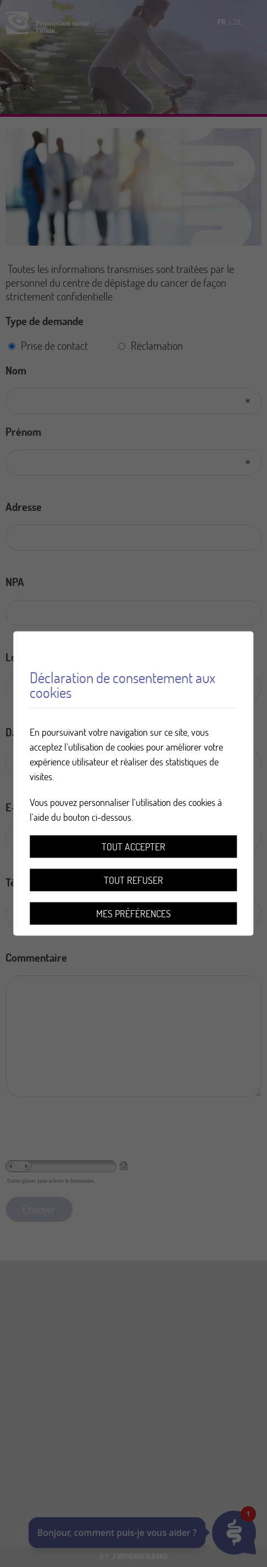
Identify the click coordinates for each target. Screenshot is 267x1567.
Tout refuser (133, 880)
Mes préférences (133, 913)
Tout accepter (133, 847)
